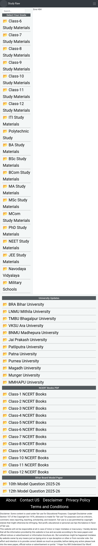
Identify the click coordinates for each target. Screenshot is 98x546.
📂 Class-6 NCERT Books (24, 429)
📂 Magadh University (22, 368)
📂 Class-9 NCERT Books (24, 450)
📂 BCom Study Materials (16, 175)
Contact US (29, 500)
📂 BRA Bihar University (23, 304)
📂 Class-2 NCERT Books (24, 401)
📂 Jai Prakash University (25, 339)
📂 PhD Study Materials (15, 231)
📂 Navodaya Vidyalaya (14, 272)
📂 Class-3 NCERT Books (24, 408)
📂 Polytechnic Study (16, 134)
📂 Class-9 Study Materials (16, 65)
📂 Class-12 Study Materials (16, 107)
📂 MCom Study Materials (16, 217)
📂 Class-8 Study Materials (16, 52)
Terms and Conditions (49, 506)
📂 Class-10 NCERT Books (26, 457)
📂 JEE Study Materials (14, 258)
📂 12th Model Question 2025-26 (31, 491)
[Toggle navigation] (94, 3)
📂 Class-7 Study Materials (16, 38)
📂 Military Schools (12, 286)
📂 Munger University (21, 375)
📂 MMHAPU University (23, 382)
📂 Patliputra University (23, 347)
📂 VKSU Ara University (23, 325)
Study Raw (10, 3)
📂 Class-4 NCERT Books (24, 415)
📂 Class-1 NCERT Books (24, 394)
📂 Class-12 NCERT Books (26, 472)
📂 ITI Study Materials (13, 120)
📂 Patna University (20, 354)
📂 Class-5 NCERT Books (24, 422)
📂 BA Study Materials (13, 148)
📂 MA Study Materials (14, 189)
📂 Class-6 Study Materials (16, 24)
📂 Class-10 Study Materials (16, 79)
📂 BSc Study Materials (14, 162)
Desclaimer (53, 500)
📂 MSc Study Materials (15, 203)
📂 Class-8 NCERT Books (24, 443)
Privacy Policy (78, 500)
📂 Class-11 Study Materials (16, 93)
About (11, 500)
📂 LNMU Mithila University (26, 311)
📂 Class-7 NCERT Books (24, 436)
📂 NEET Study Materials (16, 244)
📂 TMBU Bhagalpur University (29, 318)
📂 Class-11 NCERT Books (26, 465)
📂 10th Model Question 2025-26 (31, 484)
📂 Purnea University (21, 361)
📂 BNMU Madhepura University (30, 332)
